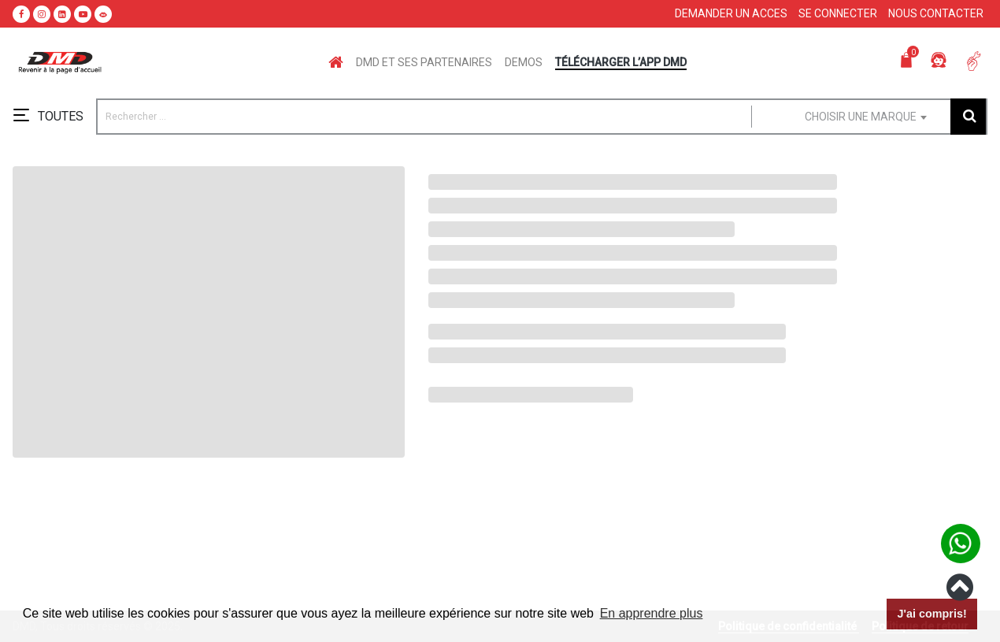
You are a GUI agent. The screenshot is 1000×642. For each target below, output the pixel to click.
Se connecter (837, 13)
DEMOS (524, 62)
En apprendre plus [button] (651, 613)
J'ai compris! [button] (931, 613)
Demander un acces (731, 13)
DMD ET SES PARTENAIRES (424, 62)
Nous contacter (935, 13)
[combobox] (841, 117)
